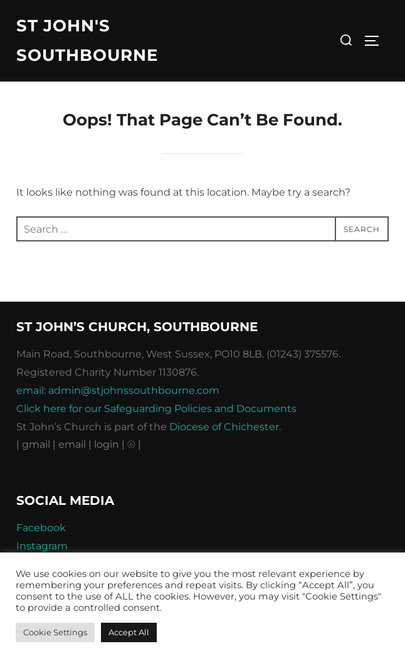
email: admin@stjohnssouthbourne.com (117, 390)
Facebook (41, 528)
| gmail (34, 444)
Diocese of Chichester (224, 427)
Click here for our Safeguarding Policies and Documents (156, 409)
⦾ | (134, 444)
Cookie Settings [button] (55, 632)
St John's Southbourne (87, 40)
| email (70, 444)
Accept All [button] (128, 632)
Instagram (42, 546)
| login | (106, 444)
